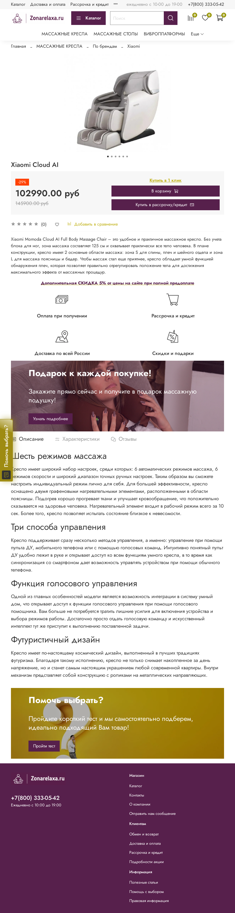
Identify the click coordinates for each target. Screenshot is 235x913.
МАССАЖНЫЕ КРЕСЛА (65, 34)
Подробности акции (146, 861)
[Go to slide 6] (127, 156)
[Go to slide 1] (108, 156)
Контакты (136, 795)
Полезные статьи (143, 882)
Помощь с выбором (146, 891)
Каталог (18, 4)
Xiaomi (133, 46)
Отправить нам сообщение (152, 813)
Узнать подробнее (50, 419)
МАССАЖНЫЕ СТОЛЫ (116, 34)
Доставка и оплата (47, 4)
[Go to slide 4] (119, 156)
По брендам (105, 46)
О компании (139, 804)
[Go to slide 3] (115, 156)
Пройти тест (44, 746)
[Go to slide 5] (123, 156)
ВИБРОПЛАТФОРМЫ (164, 34)
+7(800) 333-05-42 (206, 4)
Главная (18, 46)
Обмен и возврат (144, 834)
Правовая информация (149, 900)
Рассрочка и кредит (89, 4)
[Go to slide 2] (112, 156)
